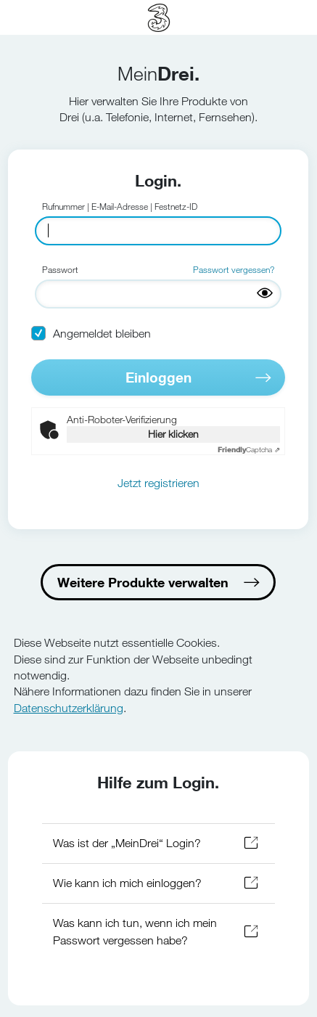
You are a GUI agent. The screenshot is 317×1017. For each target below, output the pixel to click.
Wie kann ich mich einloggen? (127, 883)
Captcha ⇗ (249, 449)
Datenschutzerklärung (68, 708)
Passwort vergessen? (233, 269)
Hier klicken (173, 434)
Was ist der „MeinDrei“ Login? (127, 843)
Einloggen (158, 377)
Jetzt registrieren (158, 483)
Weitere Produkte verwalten (143, 582)
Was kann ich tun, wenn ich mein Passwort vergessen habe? (135, 931)
